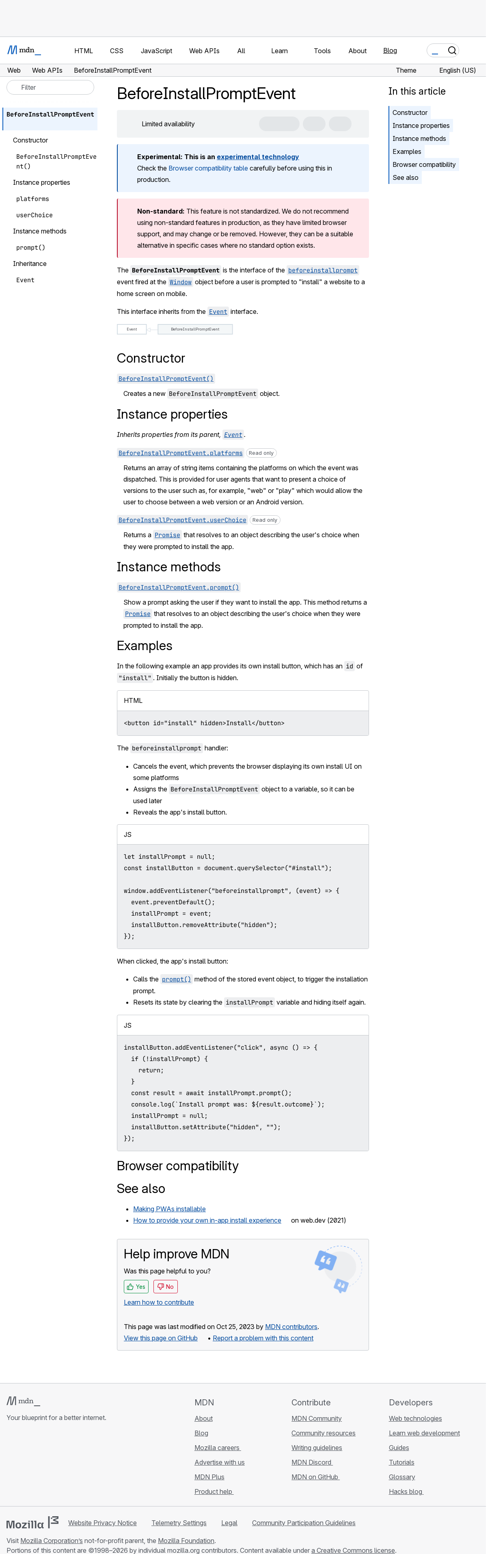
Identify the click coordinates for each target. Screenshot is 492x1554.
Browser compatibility (424, 164)
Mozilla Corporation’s (51, 1541)
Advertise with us (219, 1462)
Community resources (323, 1433)
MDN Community (316, 1418)
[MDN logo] (23, 1401)
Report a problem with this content (263, 1338)
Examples (407, 151)
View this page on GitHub (161, 1338)
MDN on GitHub (315, 1477)
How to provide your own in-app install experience (207, 1220)
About (203, 1418)
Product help (214, 1491)
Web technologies (415, 1418)
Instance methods (419, 138)
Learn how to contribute (159, 1302)
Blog (390, 50)
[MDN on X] (40, 1466)
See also (406, 177)
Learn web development (424, 1433)
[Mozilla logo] (32, 1522)
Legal (229, 1523)
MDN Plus (209, 1477)
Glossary (402, 1477)
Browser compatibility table (208, 168)
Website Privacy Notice (102, 1523)
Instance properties (421, 125)
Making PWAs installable (169, 1209)
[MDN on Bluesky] (26, 1466)
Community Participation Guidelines (304, 1523)
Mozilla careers (217, 1448)
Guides (399, 1448)
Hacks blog (406, 1491)
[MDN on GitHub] (11, 1466)
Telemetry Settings (179, 1523)
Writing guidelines (316, 1448)
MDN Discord (312, 1462)
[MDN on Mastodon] (55, 1466)
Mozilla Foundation (186, 1541)
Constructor (410, 112)
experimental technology (258, 157)
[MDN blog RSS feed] (70, 1466)
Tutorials (401, 1462)
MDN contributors (291, 1327)
